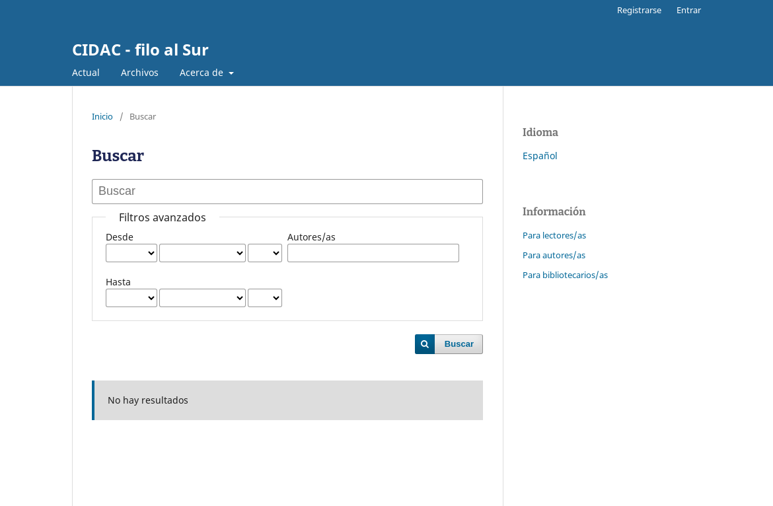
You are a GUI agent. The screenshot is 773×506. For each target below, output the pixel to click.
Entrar (689, 10)
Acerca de (203, 72)
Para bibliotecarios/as (565, 275)
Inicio (102, 116)
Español (540, 155)
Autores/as (311, 237)
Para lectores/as (554, 235)
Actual (86, 72)
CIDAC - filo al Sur (140, 49)
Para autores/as (554, 255)
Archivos (140, 72)
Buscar (459, 344)
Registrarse (639, 10)
